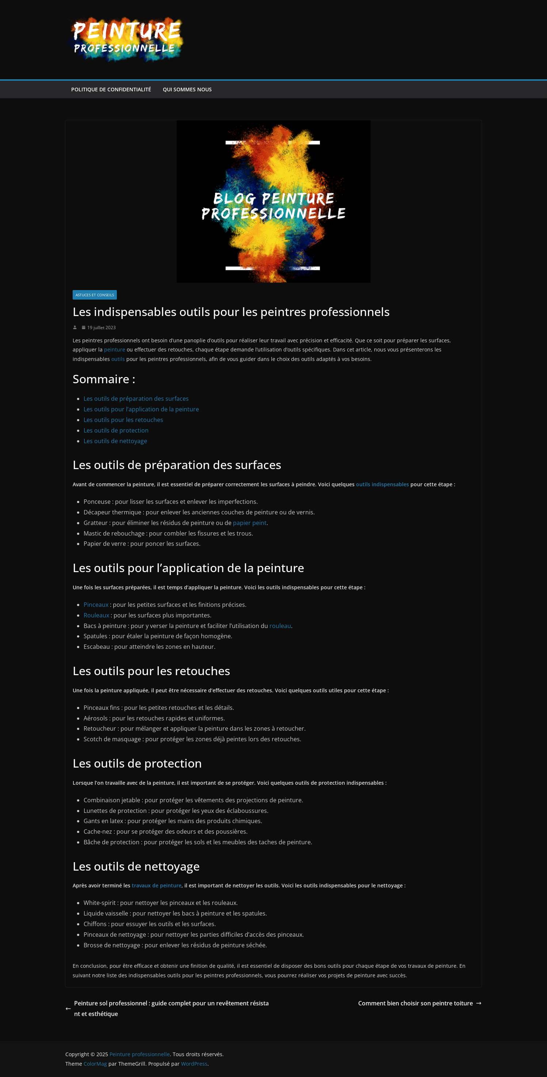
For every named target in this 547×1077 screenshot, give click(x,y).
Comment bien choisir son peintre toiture (420, 1003)
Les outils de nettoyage (115, 441)
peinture (114, 349)
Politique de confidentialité (111, 89)
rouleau (280, 626)
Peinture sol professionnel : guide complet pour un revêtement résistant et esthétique (167, 1008)
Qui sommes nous (187, 89)
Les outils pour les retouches (123, 420)
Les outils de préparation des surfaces (136, 399)
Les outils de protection (116, 430)
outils (118, 358)
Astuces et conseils (95, 294)
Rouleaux (96, 615)
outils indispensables (382, 484)
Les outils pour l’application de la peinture (141, 409)
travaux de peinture (156, 885)
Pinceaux (96, 605)
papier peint (250, 523)
